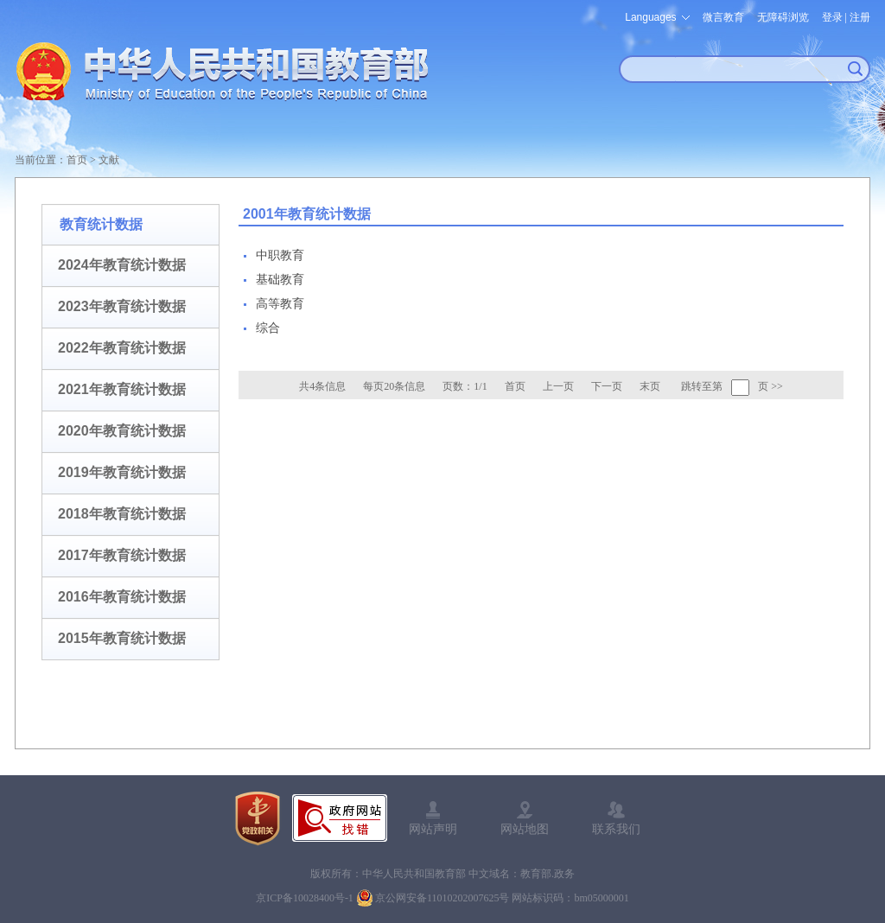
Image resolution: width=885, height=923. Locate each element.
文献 (109, 160)
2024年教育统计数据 (122, 265)
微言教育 (723, 17)
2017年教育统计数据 (122, 555)
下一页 (606, 386)
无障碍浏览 (783, 17)
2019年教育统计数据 (122, 472)
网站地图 (524, 829)
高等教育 (280, 303)
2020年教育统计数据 (122, 430)
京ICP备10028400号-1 (304, 898)
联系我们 (616, 829)
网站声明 (433, 829)
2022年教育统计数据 (122, 348)
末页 (650, 386)
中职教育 (280, 255)
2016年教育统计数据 (122, 596)
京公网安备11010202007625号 (442, 898)
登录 (832, 17)
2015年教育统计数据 (122, 638)
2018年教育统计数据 (122, 513)
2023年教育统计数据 (122, 306)
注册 (860, 17)
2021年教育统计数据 (122, 389)
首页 (77, 160)
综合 (268, 327)
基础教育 (280, 279)
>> (777, 386)
